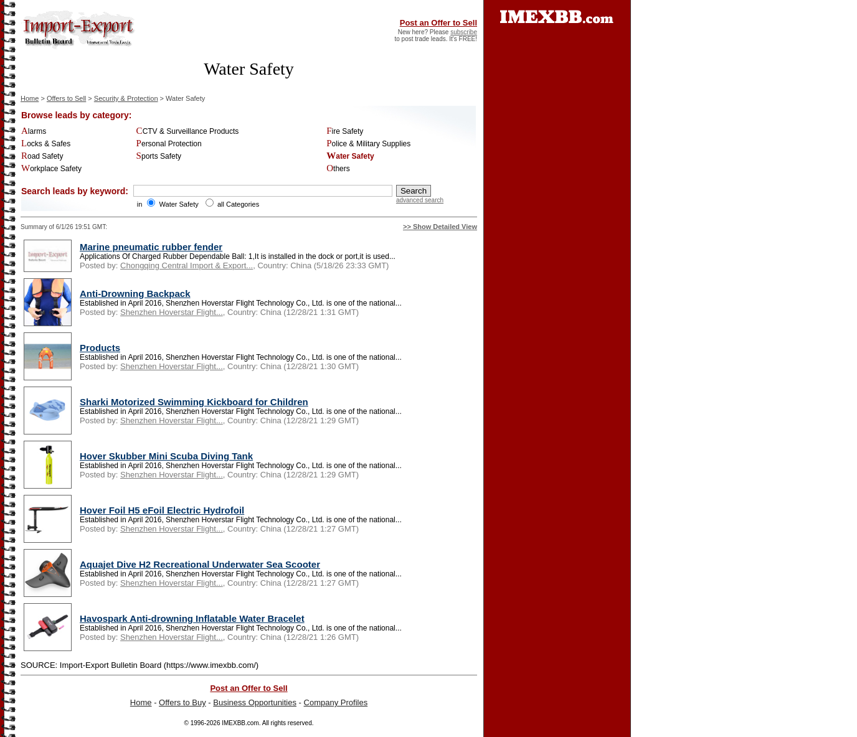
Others (338, 168)
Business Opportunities (254, 702)
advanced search (419, 200)
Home (30, 98)
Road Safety (42, 156)
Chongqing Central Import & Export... (186, 265)
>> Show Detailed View (440, 226)
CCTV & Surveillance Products (187, 131)
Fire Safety (344, 131)
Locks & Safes (45, 143)
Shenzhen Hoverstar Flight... (171, 312)
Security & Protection (126, 98)
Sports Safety (158, 156)
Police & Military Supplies (368, 143)
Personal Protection (169, 143)
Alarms (33, 131)
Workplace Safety (51, 168)
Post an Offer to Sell (438, 22)
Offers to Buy (182, 702)
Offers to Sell (66, 98)
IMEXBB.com (240, 723)
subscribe (463, 32)
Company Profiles (336, 702)
